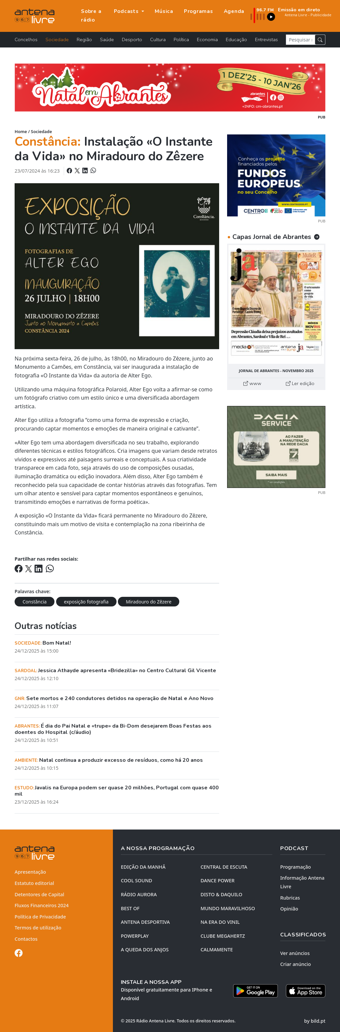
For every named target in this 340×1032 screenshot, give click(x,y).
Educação (236, 39)
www (252, 383)
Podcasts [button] (127, 11)
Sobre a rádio (91, 15)
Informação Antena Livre (302, 882)
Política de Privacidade (40, 916)
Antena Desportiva (145, 922)
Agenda (234, 11)
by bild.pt (314, 1021)
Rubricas (290, 898)
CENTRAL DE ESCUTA (224, 867)
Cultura (158, 39)
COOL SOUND (136, 880)
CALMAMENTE (217, 949)
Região (84, 39)
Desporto (132, 39)
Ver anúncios (295, 953)
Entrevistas (266, 39)
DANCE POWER (217, 880)
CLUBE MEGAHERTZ (223, 936)
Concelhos (26, 39)
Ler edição (300, 383)
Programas (198, 11)
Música (164, 11)
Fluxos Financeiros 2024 (42, 905)
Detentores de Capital (39, 894)
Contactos (26, 939)
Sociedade (57, 39)
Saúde (107, 39)
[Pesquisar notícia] (300, 40)
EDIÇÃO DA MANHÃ (143, 867)
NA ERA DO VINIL (220, 922)
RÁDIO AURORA (139, 894)
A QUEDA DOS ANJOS (145, 949)
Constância (34, 601)
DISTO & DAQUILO (221, 894)
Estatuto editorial (34, 883)
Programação (295, 867)
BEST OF (130, 908)
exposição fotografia (86, 601)
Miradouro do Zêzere (148, 601)
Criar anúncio (295, 964)
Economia (207, 39)
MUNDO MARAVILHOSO (228, 908)
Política (181, 39)
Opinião (289, 909)
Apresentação (30, 872)
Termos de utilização (38, 927)
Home (21, 131)
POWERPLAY (135, 936)
